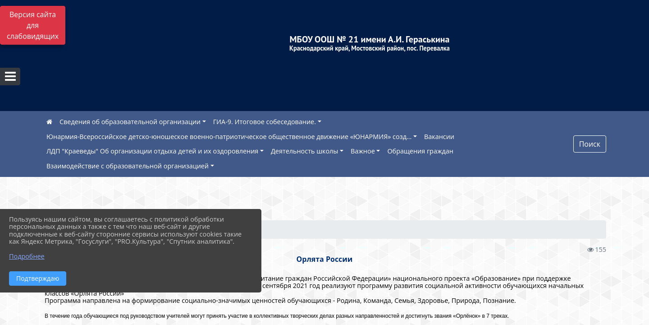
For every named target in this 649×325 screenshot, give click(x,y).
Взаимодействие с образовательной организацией (127, 166)
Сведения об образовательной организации (130, 121)
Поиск (589, 144)
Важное (363, 151)
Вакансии (439, 136)
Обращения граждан (420, 151)
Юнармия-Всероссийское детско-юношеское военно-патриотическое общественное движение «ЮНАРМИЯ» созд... (228, 136)
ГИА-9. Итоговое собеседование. (264, 121)
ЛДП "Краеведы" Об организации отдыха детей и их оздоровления (152, 151)
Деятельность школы (304, 151)
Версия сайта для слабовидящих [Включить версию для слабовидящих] (33, 25)
